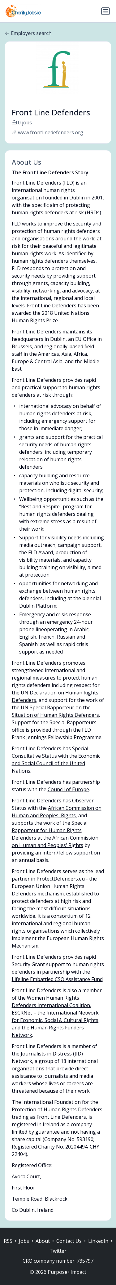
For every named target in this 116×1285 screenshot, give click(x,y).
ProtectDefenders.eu (61, 878)
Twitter (58, 1257)
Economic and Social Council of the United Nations (56, 763)
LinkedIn (98, 1247)
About (43, 1247)
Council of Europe (68, 789)
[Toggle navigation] (105, 11)
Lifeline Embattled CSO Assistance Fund (57, 979)
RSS (8, 1247)
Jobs (24, 1247)
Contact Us (69, 1247)
